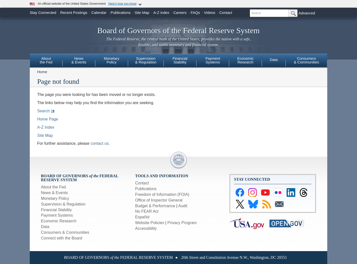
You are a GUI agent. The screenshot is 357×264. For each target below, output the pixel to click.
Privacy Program (182, 223)
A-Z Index (45, 127)
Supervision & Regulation (63, 204)
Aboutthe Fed (46, 60)
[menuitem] (46, 61)
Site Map (142, 12)
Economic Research (58, 221)
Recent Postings (73, 12)
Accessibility (146, 228)
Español (142, 217)
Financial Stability (56, 210)
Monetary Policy (55, 198)
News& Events (78, 60)
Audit (182, 206)
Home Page (47, 119)
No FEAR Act (146, 211)
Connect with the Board (61, 238)
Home (42, 72)
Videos (209, 12)
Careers (179, 12)
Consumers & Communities (306, 60)
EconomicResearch (245, 60)
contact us (99, 143)
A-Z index (161, 12)
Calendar (99, 12)
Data (274, 60)
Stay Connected (43, 12)
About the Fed (53, 187)
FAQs (195, 12)
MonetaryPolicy (111, 60)
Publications (121, 12)
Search (43, 111)
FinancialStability (180, 60)
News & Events (54, 193)
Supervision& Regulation (145, 60)
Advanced (306, 13)
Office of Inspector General (158, 200)
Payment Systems (57, 215)
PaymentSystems (212, 60)
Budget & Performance (155, 206)
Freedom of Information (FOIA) (162, 194)
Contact (225, 12)
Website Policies (149, 223)
